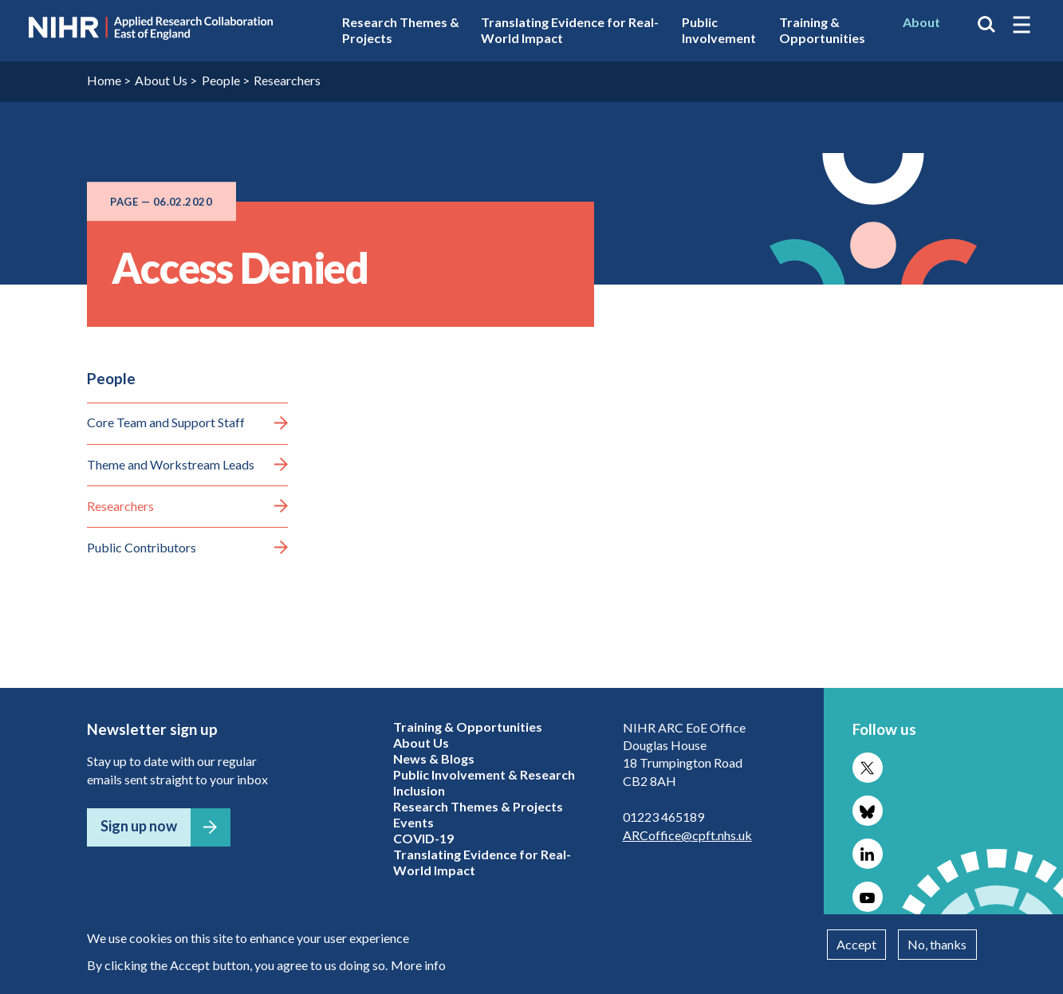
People (221, 80)
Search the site (986, 24)
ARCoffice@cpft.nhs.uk (687, 835)
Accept (856, 944)
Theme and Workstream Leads (170, 464)
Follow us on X (867, 767)
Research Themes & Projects (400, 29)
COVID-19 (423, 838)
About (921, 21)
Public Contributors (141, 547)
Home (104, 80)
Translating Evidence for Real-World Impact (570, 29)
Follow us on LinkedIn (867, 854)
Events (413, 822)
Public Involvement (719, 29)
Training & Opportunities (822, 29)
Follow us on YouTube (867, 897)
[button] (1021, 24)
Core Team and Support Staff (166, 422)
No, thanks (937, 944)
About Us (161, 80)
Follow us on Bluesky (867, 811)
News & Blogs (433, 758)
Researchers (287, 80)
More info (418, 964)
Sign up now (138, 826)
